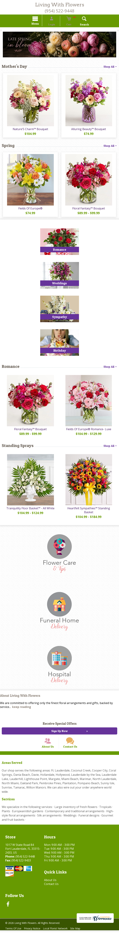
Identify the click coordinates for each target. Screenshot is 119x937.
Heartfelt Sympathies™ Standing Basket (89, 512)
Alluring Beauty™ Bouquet (89, 130)
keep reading (21, 709)
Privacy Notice (34, 935)
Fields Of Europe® (30, 209)
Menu (40, 24)
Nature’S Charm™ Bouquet (29, 130)
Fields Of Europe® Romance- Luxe (89, 430)
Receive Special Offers (60, 725)
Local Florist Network (59, 935)
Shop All (110, 67)
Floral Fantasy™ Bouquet (89, 209)
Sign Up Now (59, 733)
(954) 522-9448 (59, 11)
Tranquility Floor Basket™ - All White (30, 510)
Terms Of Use (14, 935)
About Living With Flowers (20, 698)
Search (79, 25)
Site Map (81, 935)
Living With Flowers (59, 5)
